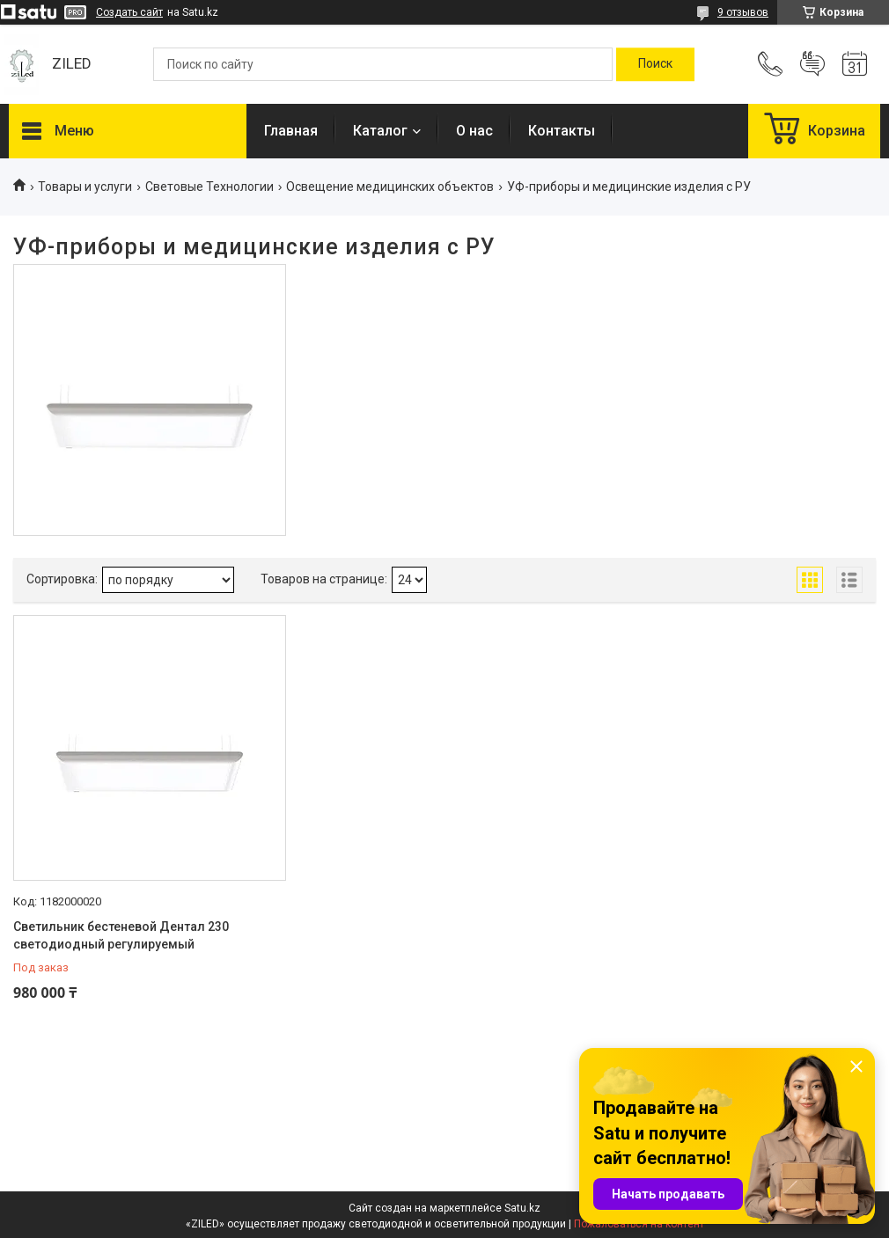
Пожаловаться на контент (639, 1224)
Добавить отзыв (812, 64)
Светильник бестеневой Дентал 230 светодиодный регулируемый (121, 935)
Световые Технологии (209, 186)
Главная (291, 130)
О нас (474, 130)
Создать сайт (129, 12)
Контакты (561, 130)
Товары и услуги (85, 186)
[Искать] (655, 64)
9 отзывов (742, 12)
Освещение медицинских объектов (390, 186)
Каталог (380, 130)
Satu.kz (522, 1208)
